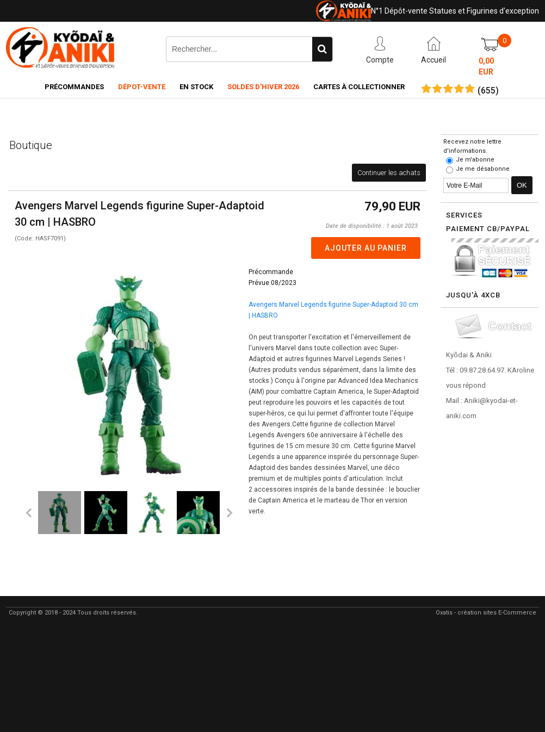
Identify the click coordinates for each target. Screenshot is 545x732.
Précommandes (74, 87)
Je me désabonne (483, 168)
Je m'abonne (475, 159)
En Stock (196, 87)
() (488, 91)
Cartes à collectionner (359, 87)
